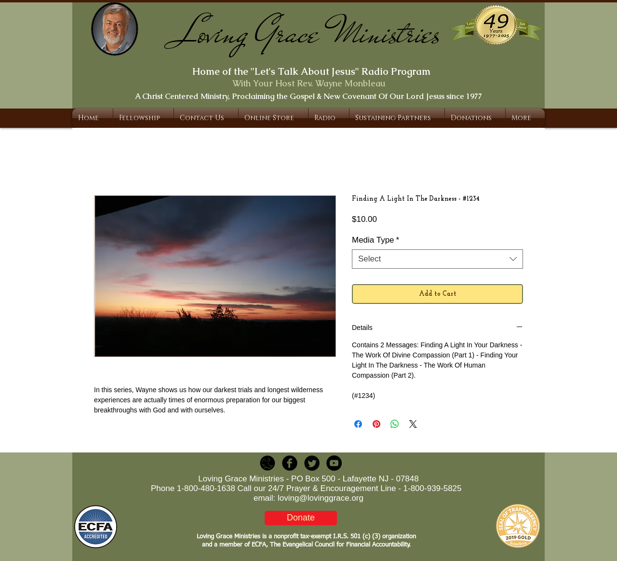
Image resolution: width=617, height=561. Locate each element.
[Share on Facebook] (358, 424)
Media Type (375, 240)
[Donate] (301, 518)
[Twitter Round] (312, 463)
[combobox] (437, 259)
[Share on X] (413, 424)
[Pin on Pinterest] (376, 424)
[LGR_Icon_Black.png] (267, 463)
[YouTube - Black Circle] (334, 463)
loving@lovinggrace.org (320, 498)
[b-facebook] (289, 463)
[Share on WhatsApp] (395, 424)
